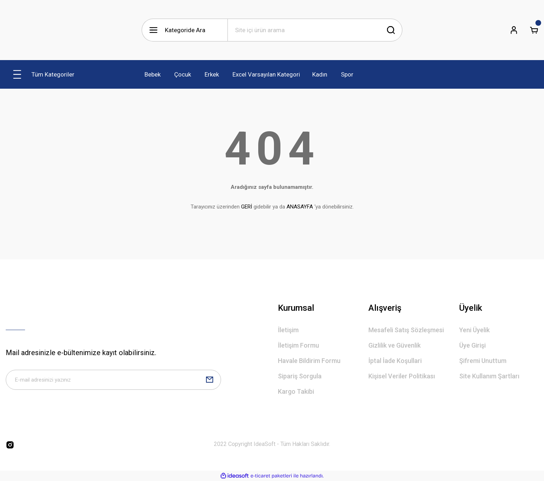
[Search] (314, 30)
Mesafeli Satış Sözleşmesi (406, 330)
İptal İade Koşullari (395, 360)
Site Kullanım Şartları (489, 376)
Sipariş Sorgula (300, 376)
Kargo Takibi (296, 391)
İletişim (288, 330)
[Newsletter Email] (113, 381)
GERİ (246, 206)
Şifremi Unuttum (482, 360)
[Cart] (534, 30)
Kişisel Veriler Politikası (401, 376)
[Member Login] (514, 30)
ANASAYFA (299, 206)
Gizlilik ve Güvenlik (394, 345)
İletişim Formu (298, 345)
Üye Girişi (472, 345)
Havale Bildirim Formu (309, 360)
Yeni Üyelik (474, 330)
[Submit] (209, 381)
